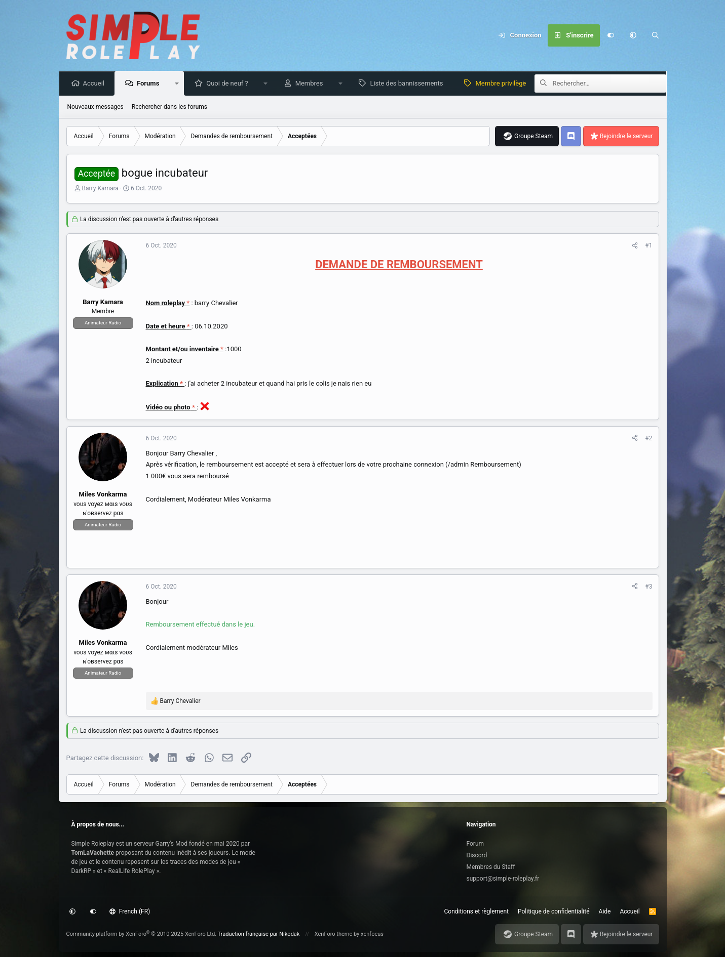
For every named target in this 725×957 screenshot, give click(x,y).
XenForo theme (334, 934)
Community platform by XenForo (141, 934)
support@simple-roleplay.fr (503, 878)
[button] (633, 35)
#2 (648, 438)
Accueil (95, 83)
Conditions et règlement (476, 911)
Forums (150, 83)
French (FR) (129, 911)
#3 (648, 586)
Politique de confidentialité (554, 911)
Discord (477, 855)
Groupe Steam (533, 136)
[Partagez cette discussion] (634, 245)
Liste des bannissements (408, 83)
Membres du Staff (491, 866)
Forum (475, 843)
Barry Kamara (100, 188)
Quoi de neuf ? (229, 83)
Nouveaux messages (95, 106)
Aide (605, 911)
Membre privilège (502, 83)
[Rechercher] (655, 35)
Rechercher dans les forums (169, 106)
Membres (311, 83)
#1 (648, 245)
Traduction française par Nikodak (259, 934)
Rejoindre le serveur (626, 136)
